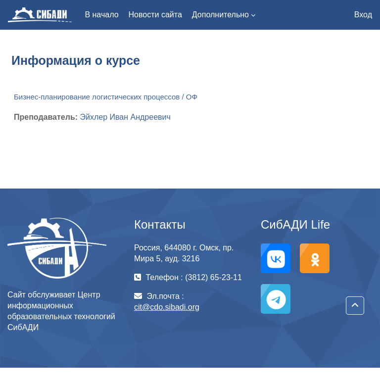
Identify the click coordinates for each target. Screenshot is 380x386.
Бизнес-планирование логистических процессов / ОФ (105, 97)
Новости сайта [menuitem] (155, 14)
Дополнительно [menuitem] (220, 14)
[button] (355, 305)
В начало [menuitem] (101, 14)
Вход (363, 14)
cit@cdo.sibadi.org (166, 307)
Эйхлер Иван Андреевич (125, 117)
